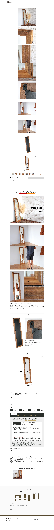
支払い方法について (19, 522)
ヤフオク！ (35, 522)
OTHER (10, 4)
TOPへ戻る (27, 517)
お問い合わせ (26, 522)
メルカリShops (35, 523)
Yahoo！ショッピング (36, 521)
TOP (7, 4)
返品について (18, 521)
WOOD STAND (15, 481)
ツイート (31, 184)
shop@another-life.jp (12, 512)
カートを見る (26, 521)
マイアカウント (26, 520)
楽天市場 (34, 520)
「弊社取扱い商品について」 (13, 457)
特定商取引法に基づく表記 (19, 523)
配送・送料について (19, 520)
